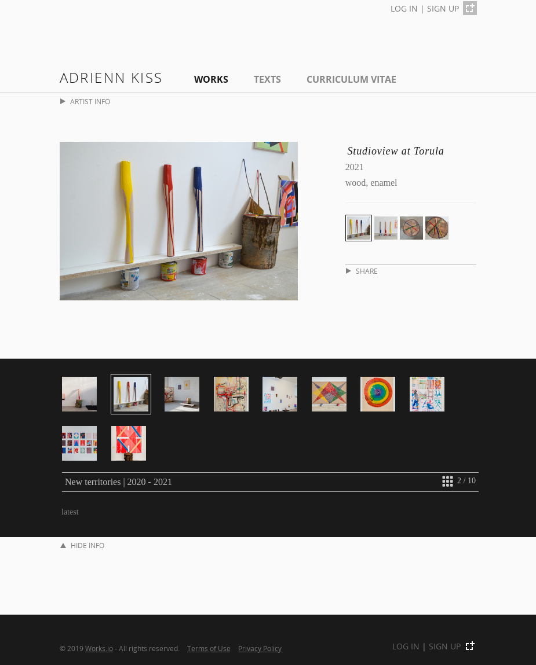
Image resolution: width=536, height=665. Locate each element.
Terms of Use (209, 648)
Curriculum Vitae (351, 79)
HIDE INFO (82, 545)
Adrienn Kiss (111, 77)
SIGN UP (443, 8)
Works (211, 79)
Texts (267, 79)
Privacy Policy (260, 648)
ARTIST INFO (85, 101)
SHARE (362, 271)
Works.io (99, 648)
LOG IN (404, 8)
